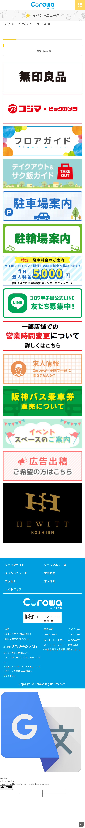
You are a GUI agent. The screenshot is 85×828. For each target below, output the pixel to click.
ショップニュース (55, 565)
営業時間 (49, 573)
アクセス (10, 581)
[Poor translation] (9, 787)
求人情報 (49, 581)
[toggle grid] (80, 4)
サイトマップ (13, 589)
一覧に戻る (41, 51)
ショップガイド (14, 565)
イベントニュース (16, 573)
